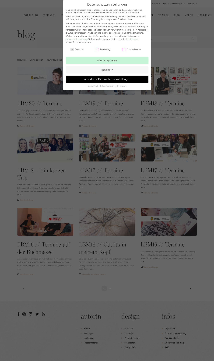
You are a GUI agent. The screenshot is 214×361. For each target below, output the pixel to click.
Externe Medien (131, 49)
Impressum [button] (122, 86)
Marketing (103, 49)
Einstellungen (132, 39)
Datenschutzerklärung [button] (108, 86)
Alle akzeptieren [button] (107, 60)
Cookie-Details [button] (93, 86)
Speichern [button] (107, 69)
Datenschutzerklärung (76, 39)
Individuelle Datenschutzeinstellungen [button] (107, 79)
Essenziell (77, 49)
